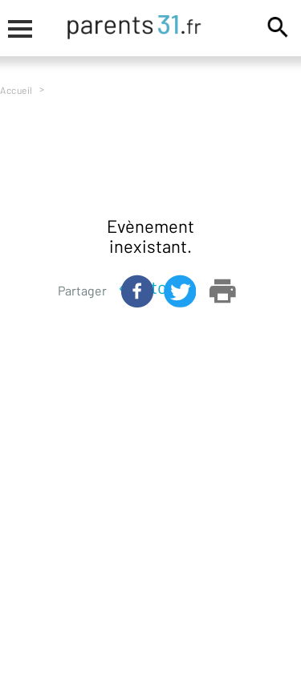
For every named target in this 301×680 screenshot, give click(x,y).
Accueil (16, 90)
